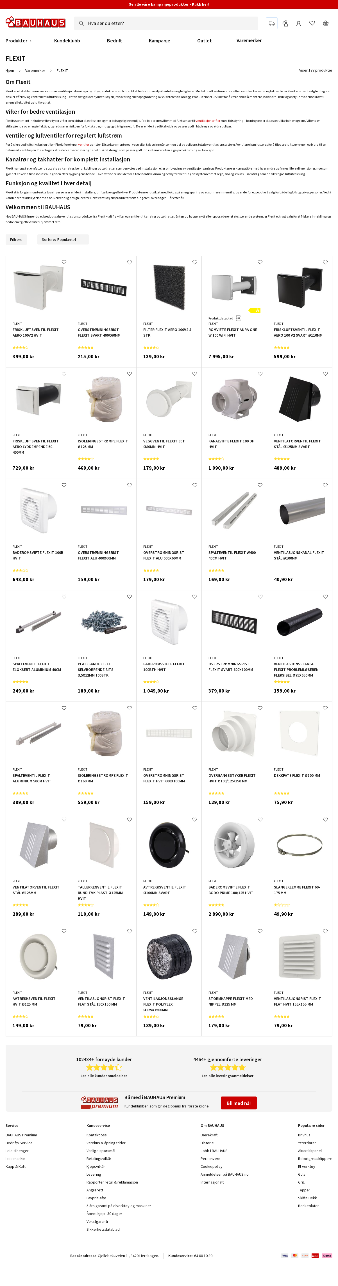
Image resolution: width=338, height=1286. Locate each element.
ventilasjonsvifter (208, 120)
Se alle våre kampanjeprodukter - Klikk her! (169, 4)
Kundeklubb (67, 40)
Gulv (301, 1174)
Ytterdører (307, 1142)
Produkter (16, 40)
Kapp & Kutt (16, 1166)
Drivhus (304, 1134)
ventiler (83, 144)
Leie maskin (15, 1158)
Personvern (210, 1158)
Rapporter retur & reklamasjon (112, 1182)
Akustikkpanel (310, 1150)
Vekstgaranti (97, 1221)
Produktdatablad (220, 318)
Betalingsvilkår (99, 1158)
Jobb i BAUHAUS (214, 1150)
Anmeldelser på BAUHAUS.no (225, 1174)
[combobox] (166, 23)
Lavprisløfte (96, 1197)
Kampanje (159, 40)
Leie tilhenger (17, 1150)
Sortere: (63, 239)
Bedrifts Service (19, 1142)
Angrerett (95, 1190)
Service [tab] (12, 1125)
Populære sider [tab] (311, 1125)
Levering (94, 1174)
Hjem (10, 70)
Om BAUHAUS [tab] (212, 1125)
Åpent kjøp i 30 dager (104, 1213)
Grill (301, 1182)
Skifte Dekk (308, 1197)
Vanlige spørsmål (101, 1150)
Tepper (304, 1190)
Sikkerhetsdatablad (103, 1229)
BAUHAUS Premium (21, 1134)
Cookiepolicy (212, 1166)
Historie (207, 1142)
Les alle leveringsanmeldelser (227, 1075)
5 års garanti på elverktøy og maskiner (119, 1205)
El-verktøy (306, 1166)
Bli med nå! (239, 1103)
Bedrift (114, 40)
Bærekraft (209, 1134)
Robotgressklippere (315, 1158)
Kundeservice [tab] (98, 1125)
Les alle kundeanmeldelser (104, 1075)
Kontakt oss (97, 1134)
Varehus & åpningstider (106, 1142)
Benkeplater (308, 1205)
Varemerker (249, 40)
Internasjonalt (212, 1182)
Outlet (204, 40)
